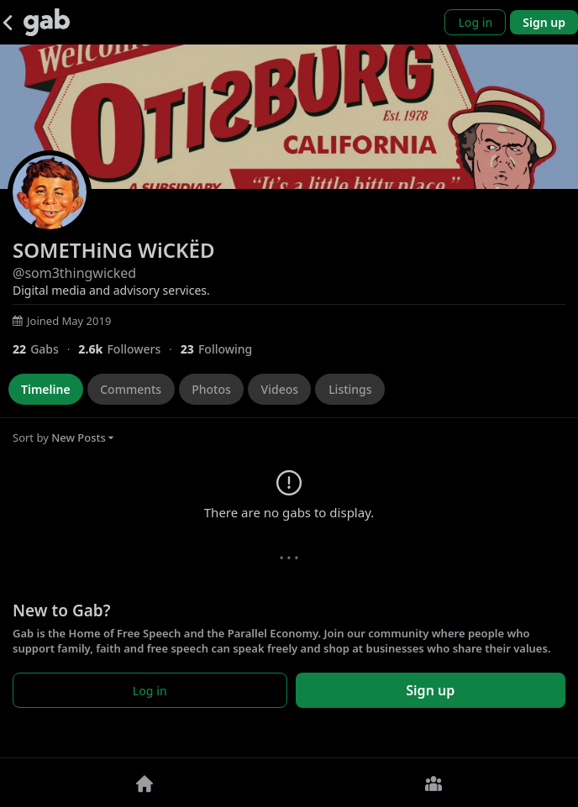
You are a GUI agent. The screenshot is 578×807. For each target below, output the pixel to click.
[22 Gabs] (45, 349)
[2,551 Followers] (129, 349)
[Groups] (433, 782)
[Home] (144, 782)
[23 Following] (223, 349)
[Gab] (47, 22)
